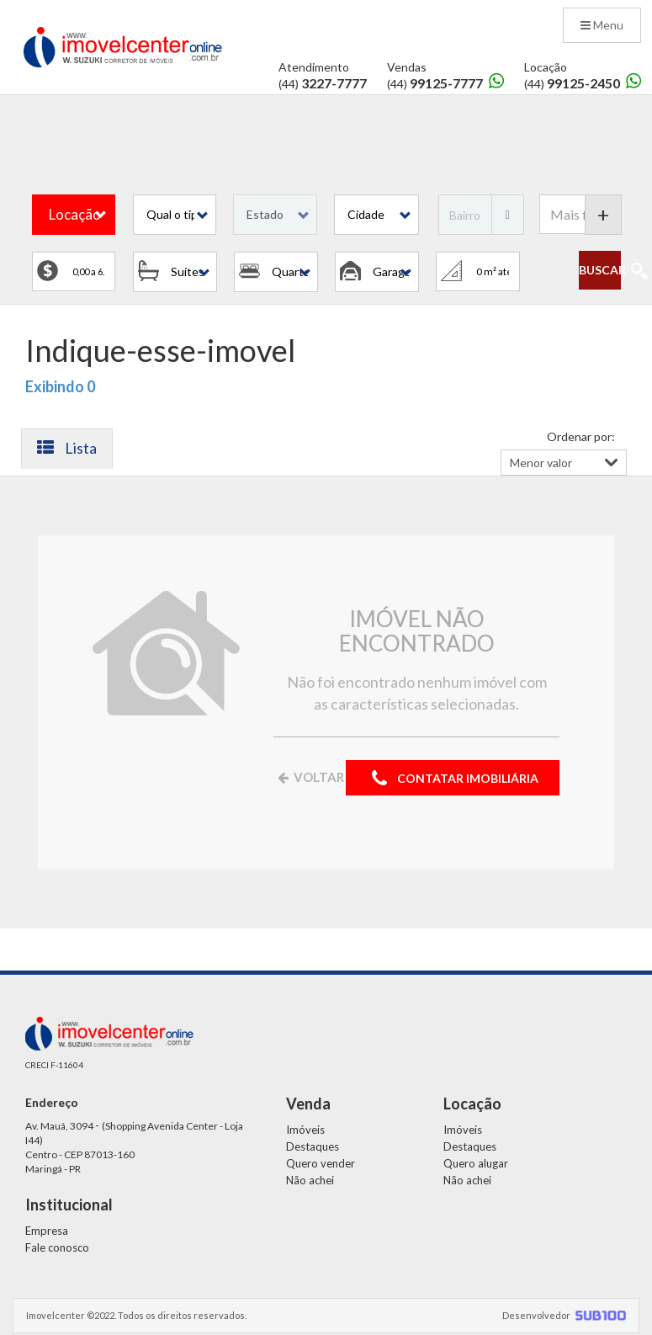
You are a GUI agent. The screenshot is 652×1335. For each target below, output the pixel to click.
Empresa (46, 1230)
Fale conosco (57, 1247)
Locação (75, 214)
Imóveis (305, 1129)
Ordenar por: (581, 436)
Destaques (312, 1146)
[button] (174, 214)
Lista (67, 448)
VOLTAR (309, 777)
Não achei (310, 1180)
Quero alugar (475, 1163)
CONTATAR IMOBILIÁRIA (452, 779)
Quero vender (320, 1163)
